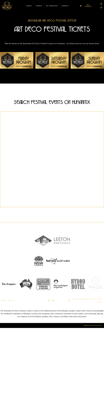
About (29, 6)
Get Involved (52, 6)
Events (39, 6)
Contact (65, 6)
